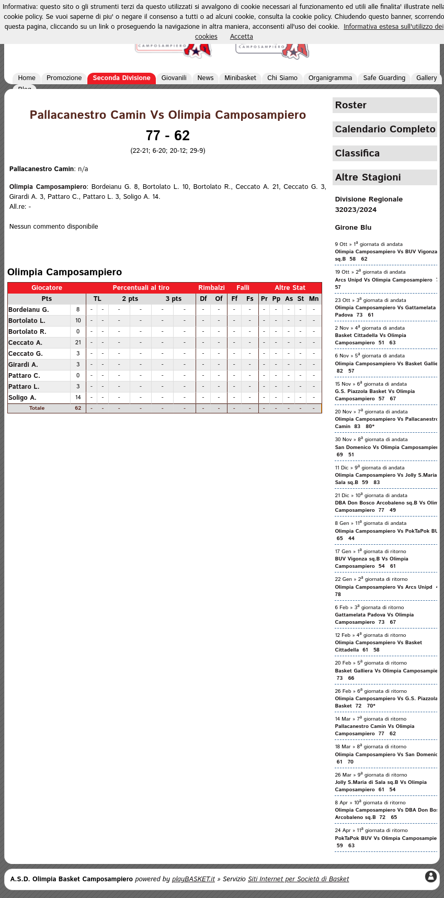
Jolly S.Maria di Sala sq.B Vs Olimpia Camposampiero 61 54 (381, 786)
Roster (351, 105)
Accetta (241, 37)
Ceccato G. (25, 353)
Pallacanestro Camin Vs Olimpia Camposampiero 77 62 (374, 730)
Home (26, 78)
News (206, 78)
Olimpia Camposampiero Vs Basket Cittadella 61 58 (378, 646)
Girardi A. (23, 364)
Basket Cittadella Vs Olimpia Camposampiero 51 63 (370, 339)
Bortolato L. (27, 320)
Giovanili (174, 78)
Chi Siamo (282, 78)
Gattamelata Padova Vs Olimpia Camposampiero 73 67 (374, 618)
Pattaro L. (24, 386)
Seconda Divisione (122, 78)
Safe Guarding (384, 78)
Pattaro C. (24, 375)
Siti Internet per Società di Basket (298, 879)
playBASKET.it (193, 879)
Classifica (357, 153)
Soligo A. (22, 397)
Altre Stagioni (368, 177)
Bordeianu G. (28, 310)
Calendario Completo (385, 129)
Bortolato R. (27, 331)
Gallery (426, 78)
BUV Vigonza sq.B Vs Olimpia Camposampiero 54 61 (371, 562)
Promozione (64, 78)
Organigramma (330, 78)
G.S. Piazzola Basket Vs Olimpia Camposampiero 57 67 (375, 395)
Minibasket (240, 78)
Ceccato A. (25, 342)
